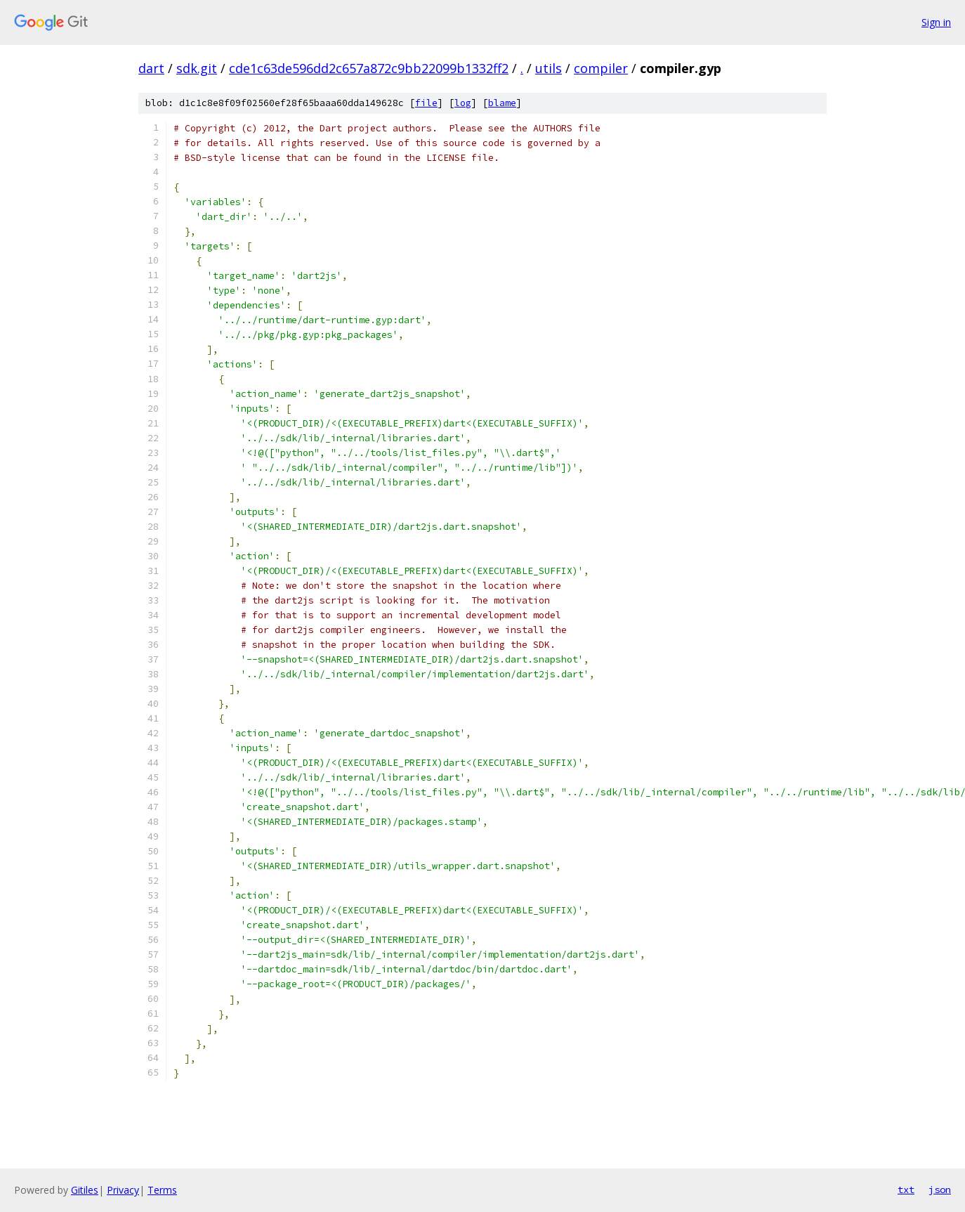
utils (548, 68)
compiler (601, 68)
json (939, 1189)
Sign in (936, 22)
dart (151, 68)
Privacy (123, 1190)
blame (502, 103)
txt (906, 1189)
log (462, 103)
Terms (162, 1190)
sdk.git (196, 68)
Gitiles (84, 1190)
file (426, 103)
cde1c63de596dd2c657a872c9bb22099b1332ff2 (368, 68)
